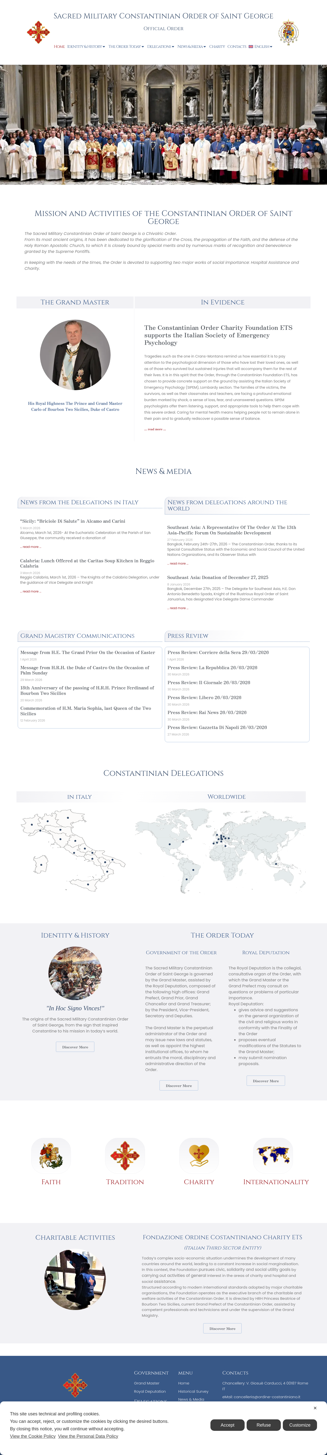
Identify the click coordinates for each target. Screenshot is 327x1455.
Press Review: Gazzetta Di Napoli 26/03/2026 (217, 727)
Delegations (161, 46)
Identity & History (86, 46)
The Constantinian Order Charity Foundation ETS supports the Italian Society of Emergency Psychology (218, 335)
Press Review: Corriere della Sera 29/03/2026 (218, 652)
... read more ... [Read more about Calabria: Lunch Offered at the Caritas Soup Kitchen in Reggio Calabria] (30, 591)
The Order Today (126, 46)
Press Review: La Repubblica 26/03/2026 (212, 667)
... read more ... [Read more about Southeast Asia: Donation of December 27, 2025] (177, 608)
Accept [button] (227, 1425)
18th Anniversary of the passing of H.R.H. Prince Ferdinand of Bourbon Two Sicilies (87, 690)
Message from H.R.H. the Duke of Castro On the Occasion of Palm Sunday (84, 670)
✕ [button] (315, 1408)
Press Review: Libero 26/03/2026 (204, 697)
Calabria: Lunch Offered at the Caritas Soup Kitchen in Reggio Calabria (87, 563)
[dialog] (163, 1428)
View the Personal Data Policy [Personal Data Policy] (88, 1436)
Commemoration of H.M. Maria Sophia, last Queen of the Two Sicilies (85, 711)
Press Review (187, 636)
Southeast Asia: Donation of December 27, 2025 (217, 577)
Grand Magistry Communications (77, 636)
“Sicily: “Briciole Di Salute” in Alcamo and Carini (72, 520)
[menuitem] (260, 46)
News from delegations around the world (227, 505)
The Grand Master (75, 302)
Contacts (236, 46)
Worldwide (226, 797)
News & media (163, 471)
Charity (217, 46)
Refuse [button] (264, 1425)
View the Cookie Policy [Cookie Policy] (33, 1436)
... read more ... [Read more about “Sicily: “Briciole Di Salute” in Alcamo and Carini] (30, 547)
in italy (79, 797)
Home (59, 46)
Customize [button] (300, 1425)
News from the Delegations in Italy (79, 502)
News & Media (192, 46)
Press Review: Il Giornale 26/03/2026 (208, 682)
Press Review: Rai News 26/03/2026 (207, 712)
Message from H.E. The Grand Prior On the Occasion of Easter (87, 652)
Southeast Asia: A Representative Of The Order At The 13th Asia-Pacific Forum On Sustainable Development (231, 530)
